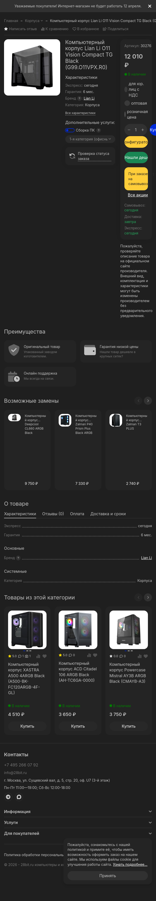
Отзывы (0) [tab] (53, 513)
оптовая (139, 103)
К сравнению (55, 29)
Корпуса (34, 21)
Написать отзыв (20, 29)
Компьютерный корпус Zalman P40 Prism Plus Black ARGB (86, 424)
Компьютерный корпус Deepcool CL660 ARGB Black (35, 424)
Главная (11, 21)
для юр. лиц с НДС (136, 89)
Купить (27, 726)
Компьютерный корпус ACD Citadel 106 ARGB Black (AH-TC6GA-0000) (78, 672)
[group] (32, 67)
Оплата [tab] (77, 513)
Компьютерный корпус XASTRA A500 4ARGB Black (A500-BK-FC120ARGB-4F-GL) (26, 678)
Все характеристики (80, 113)
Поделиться (115, 29)
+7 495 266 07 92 (21, 764)
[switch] (69, 130)
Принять (107, 875)
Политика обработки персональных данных (42, 855)
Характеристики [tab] (20, 513)
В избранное (86, 29)
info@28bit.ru (15, 772)
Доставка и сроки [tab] (108, 513)
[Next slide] (148, 401)
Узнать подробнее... (130, 864)
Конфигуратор (136, 141)
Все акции (138, 194)
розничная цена (137, 114)
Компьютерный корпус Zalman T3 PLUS (136, 422)
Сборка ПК (85, 130)
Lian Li (89, 98)
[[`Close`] (149, 6)
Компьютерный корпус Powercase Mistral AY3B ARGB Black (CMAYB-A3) (127, 673)
